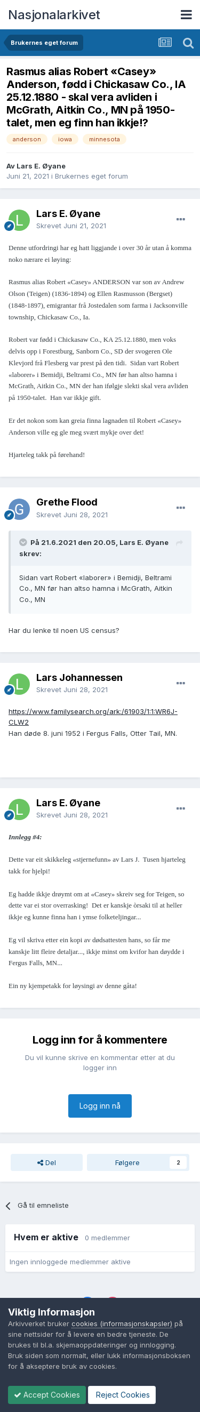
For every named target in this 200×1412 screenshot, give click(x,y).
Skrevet (71, 225)
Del (46, 1162)
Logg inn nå (100, 1105)
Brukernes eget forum (91, 176)
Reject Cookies (122, 1394)
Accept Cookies (47, 1394)
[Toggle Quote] (24, 542)
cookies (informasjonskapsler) (121, 1323)
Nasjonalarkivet (54, 14)
